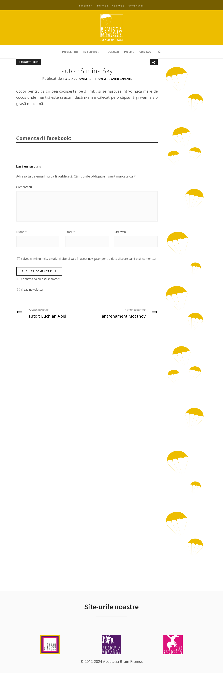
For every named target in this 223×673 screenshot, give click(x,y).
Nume (21, 232)
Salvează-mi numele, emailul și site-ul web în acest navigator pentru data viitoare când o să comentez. (88, 259)
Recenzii (112, 52)
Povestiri (70, 52)
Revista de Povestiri (77, 79)
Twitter (102, 5)
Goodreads (136, 5)
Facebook (85, 5)
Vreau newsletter (32, 289)
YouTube (118, 5)
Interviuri (92, 52)
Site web (120, 232)
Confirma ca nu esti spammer (40, 279)
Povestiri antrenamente (114, 79)
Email (70, 232)
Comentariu (24, 187)
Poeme (129, 52)
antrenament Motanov (124, 313)
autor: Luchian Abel (50, 313)
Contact (146, 52)
